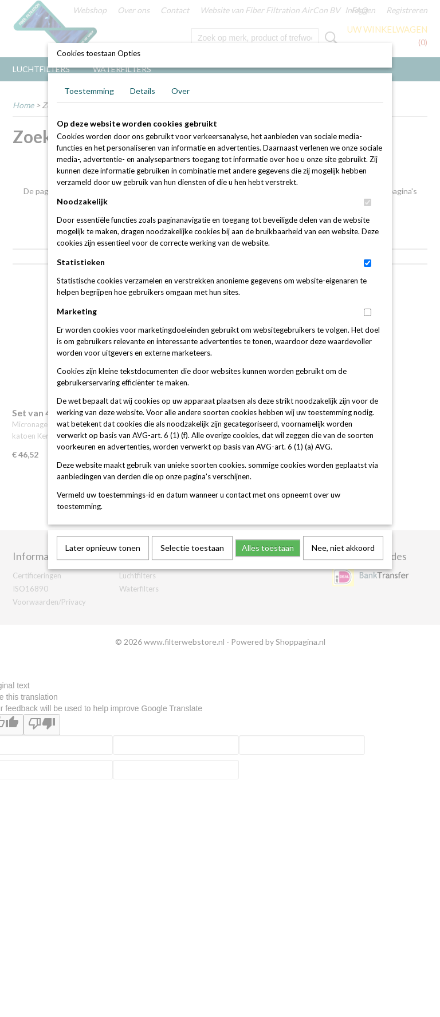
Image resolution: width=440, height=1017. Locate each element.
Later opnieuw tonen (102, 548)
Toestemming (89, 91)
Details (142, 91)
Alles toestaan (268, 548)
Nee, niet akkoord (343, 548)
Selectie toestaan (192, 548)
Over (180, 91)
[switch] (367, 202)
